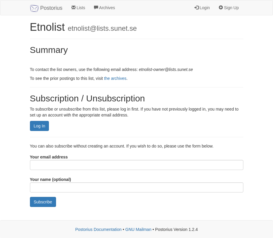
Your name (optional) (50, 179)
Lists (78, 7)
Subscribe (43, 202)
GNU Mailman (138, 229)
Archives (104, 7)
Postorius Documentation (98, 229)
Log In (39, 126)
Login (202, 7)
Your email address (49, 157)
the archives (115, 78)
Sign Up (229, 7)
